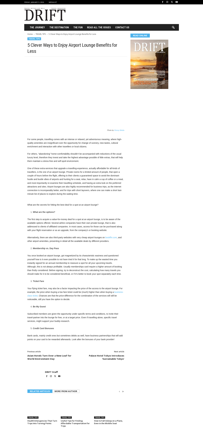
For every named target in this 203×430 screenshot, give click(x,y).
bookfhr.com (111, 237)
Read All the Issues (99, 27)
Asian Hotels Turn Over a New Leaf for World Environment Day (49, 357)
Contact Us (122, 27)
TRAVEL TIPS (41, 34)
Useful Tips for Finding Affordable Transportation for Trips (75, 423)
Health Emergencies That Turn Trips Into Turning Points (42, 422)
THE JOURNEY (37, 27)
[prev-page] (119, 391)
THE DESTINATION (59, 27)
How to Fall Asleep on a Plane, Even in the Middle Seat (108, 422)
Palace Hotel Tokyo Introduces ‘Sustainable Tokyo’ (106, 357)
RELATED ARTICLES (40, 391)
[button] (173, 27)
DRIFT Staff (51, 371)
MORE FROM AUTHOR (66, 391)
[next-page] (122, 391)
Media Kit (53, 2)
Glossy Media (119, 130)
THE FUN (78, 27)
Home (30, 34)
